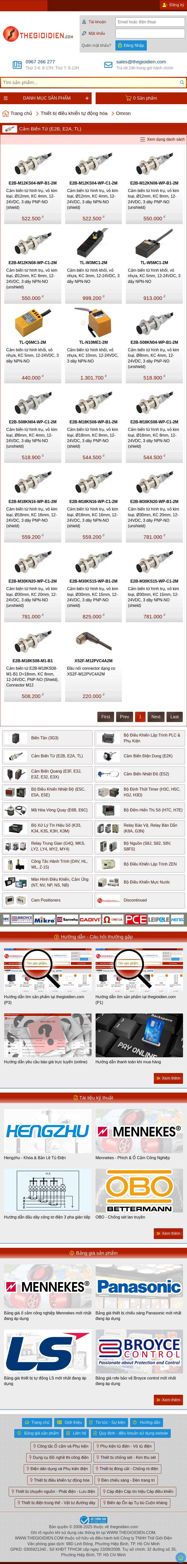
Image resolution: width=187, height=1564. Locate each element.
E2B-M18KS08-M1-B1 (32, 661)
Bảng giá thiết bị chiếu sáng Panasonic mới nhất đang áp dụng (139, 1316)
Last (175, 716)
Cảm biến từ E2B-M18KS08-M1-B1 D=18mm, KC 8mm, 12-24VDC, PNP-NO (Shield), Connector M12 (32, 676)
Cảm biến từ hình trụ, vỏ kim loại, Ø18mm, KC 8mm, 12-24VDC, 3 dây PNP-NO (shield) (92, 437)
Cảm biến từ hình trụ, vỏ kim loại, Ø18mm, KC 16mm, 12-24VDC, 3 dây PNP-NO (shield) (31, 517)
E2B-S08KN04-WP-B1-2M (154, 342)
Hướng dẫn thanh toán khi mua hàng (128, 1062)
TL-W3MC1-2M (93, 263)
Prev (124, 716)
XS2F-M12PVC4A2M (93, 661)
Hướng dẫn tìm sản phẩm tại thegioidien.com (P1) (136, 999)
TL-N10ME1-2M (93, 342)
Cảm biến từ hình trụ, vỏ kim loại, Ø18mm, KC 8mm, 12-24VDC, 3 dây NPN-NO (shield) (153, 437)
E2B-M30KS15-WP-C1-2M (154, 581)
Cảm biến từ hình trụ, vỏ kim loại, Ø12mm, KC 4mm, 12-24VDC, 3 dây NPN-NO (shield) (92, 199)
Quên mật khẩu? (96, 45)
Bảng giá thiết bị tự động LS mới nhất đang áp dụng (45, 1381)
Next (156, 716)
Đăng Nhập (134, 45)
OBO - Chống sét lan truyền (120, 1217)
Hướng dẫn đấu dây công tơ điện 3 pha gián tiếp (47, 1217)
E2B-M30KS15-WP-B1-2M (93, 581)
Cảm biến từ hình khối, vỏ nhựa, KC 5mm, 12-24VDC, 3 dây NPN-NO (154, 276)
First (105, 716)
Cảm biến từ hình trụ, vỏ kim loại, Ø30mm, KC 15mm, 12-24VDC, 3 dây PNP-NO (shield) (92, 597)
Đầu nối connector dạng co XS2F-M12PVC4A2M (91, 671)
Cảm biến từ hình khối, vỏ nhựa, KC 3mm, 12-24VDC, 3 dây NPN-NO (93, 276)
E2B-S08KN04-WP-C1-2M (32, 422)
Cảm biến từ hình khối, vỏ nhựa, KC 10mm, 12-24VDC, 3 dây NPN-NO (93, 355)
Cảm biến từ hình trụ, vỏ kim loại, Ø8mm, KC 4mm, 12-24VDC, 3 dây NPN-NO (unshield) (31, 437)
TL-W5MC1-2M (154, 263)
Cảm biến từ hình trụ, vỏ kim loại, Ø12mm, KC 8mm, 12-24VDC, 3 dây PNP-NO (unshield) (153, 199)
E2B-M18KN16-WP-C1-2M (93, 501)
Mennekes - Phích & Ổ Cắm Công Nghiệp (133, 1158)
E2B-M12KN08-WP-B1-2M (154, 183)
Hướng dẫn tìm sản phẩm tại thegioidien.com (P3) (44, 999)
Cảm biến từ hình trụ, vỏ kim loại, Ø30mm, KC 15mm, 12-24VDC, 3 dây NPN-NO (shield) (153, 597)
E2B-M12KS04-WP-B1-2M (33, 183)
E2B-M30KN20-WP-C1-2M (32, 581)
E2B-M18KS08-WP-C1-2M (154, 422)
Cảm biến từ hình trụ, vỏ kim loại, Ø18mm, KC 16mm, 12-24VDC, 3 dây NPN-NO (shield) (92, 517)
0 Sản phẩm (145, 98)
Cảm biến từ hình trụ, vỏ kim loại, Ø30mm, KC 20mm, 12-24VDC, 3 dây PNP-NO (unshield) (153, 517)
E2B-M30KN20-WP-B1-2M (154, 501)
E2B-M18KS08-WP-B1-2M (93, 422)
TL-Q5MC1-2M (32, 342)
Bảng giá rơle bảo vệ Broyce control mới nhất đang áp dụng (136, 1381)
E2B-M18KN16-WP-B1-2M (32, 501)
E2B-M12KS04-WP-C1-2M (93, 183)
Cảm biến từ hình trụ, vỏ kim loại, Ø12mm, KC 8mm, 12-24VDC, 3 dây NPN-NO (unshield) (31, 278)
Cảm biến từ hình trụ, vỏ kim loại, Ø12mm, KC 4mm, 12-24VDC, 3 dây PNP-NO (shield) (31, 199)
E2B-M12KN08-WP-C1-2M (32, 263)
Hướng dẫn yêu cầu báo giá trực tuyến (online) (45, 1062)
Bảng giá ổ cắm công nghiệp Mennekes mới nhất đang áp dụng (47, 1316)
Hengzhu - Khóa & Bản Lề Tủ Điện (35, 1158)
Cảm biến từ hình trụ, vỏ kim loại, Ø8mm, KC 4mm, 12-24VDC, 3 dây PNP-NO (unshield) (153, 358)
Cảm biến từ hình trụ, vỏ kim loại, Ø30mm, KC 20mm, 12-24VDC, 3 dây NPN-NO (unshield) (31, 597)
